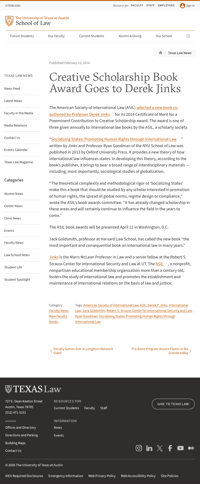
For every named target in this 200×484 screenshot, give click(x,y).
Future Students (24, 36)
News (58, 427)
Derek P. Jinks (157, 305)
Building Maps (15, 443)
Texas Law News (180, 53)
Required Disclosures (24, 475)
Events (59, 435)
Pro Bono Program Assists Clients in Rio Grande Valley (160, 351)
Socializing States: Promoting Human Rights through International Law (114, 139)
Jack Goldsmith (93, 310)
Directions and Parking (21, 435)
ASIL (159, 264)
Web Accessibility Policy (138, 475)
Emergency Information (65, 475)
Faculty (137, 5)
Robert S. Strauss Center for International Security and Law (149, 310)
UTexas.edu (12, 6)
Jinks (54, 257)
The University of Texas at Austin (39, 465)
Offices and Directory (20, 427)
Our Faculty (59, 36)
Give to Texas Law (173, 404)
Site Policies (169, 475)
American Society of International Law (110, 305)
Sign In (187, 5)
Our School (166, 36)
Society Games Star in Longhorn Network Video (83, 351)
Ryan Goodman (86, 316)
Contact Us (13, 450)
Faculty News (58, 310)
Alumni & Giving (132, 36)
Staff (150, 5)
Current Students (94, 36)
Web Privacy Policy (102, 475)
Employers (166, 5)
